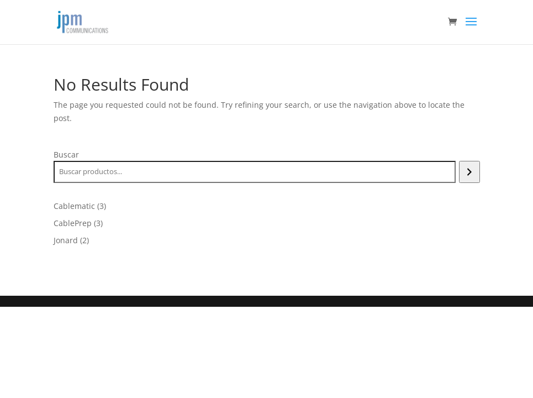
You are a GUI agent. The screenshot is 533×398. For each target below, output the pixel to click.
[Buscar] (469, 172)
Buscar (66, 154)
